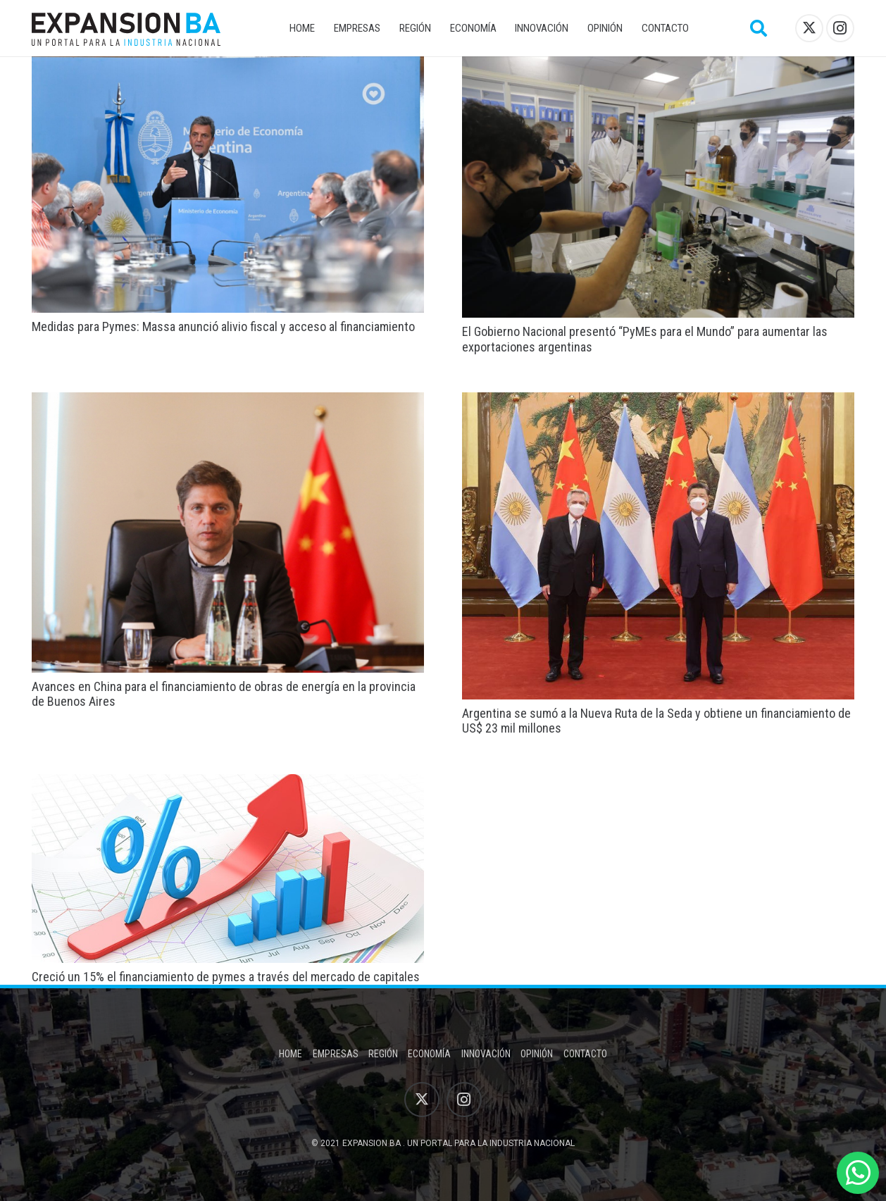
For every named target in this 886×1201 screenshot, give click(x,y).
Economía (429, 1053)
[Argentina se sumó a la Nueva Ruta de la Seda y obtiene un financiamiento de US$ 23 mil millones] (658, 401)
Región (383, 1053)
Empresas (335, 1053)
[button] (759, 28)
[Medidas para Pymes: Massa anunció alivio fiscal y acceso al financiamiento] (228, 65)
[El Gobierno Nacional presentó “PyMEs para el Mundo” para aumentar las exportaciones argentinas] (658, 65)
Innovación (486, 1053)
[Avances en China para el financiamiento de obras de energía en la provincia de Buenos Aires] (228, 401)
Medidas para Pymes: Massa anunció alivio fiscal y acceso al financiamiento (223, 326)
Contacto (585, 1053)
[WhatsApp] (858, 1173)
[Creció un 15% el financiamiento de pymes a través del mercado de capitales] (228, 783)
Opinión (536, 1053)
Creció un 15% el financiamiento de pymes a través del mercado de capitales (226, 976)
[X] (809, 28)
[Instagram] (840, 28)
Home (290, 1053)
